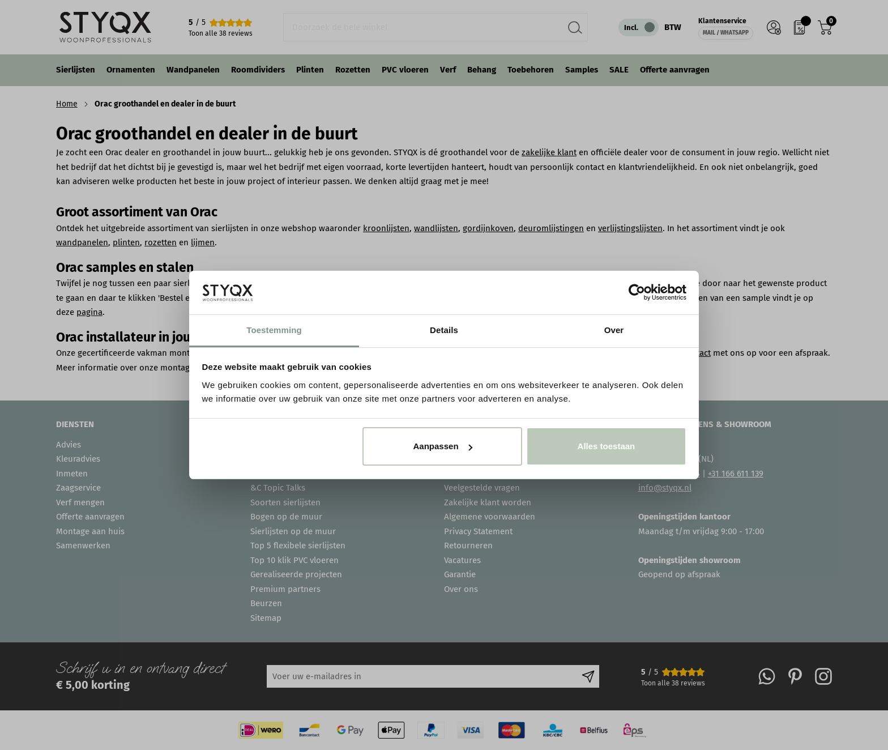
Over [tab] (614, 330)
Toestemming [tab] (274, 330)
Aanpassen (442, 446)
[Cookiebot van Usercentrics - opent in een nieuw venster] (636, 292)
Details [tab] (444, 330)
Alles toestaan (606, 446)
